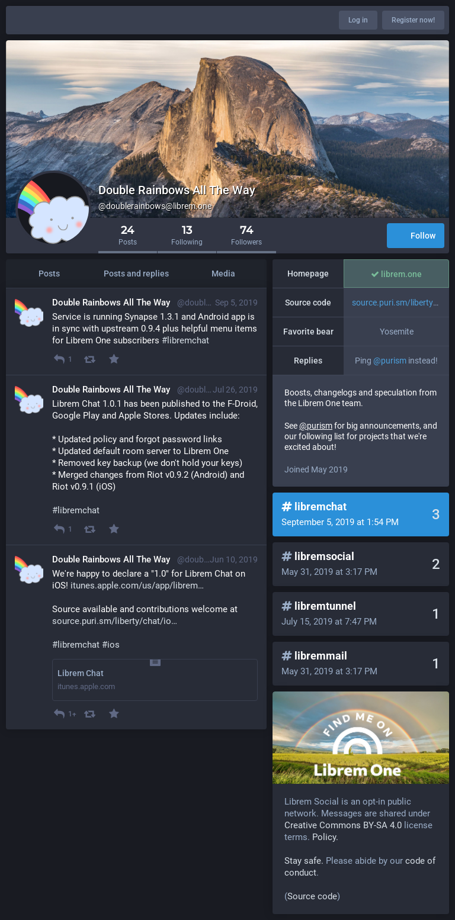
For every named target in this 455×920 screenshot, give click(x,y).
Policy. (325, 837)
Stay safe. (303, 860)
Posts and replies (136, 273)
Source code (312, 896)
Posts (49, 273)
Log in (358, 20)
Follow (415, 236)
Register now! (413, 20)
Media (223, 273)
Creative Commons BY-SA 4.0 (343, 825)
